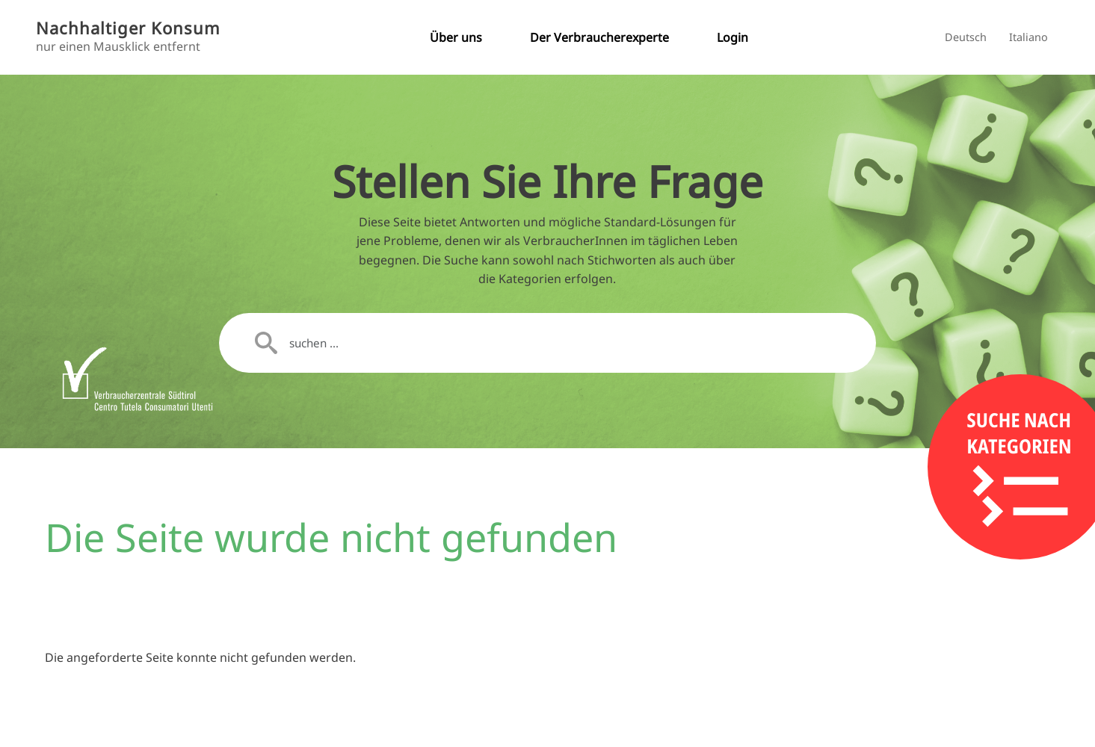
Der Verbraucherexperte (599, 37)
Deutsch (966, 37)
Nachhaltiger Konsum (128, 28)
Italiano (1028, 37)
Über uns (456, 37)
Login (732, 37)
